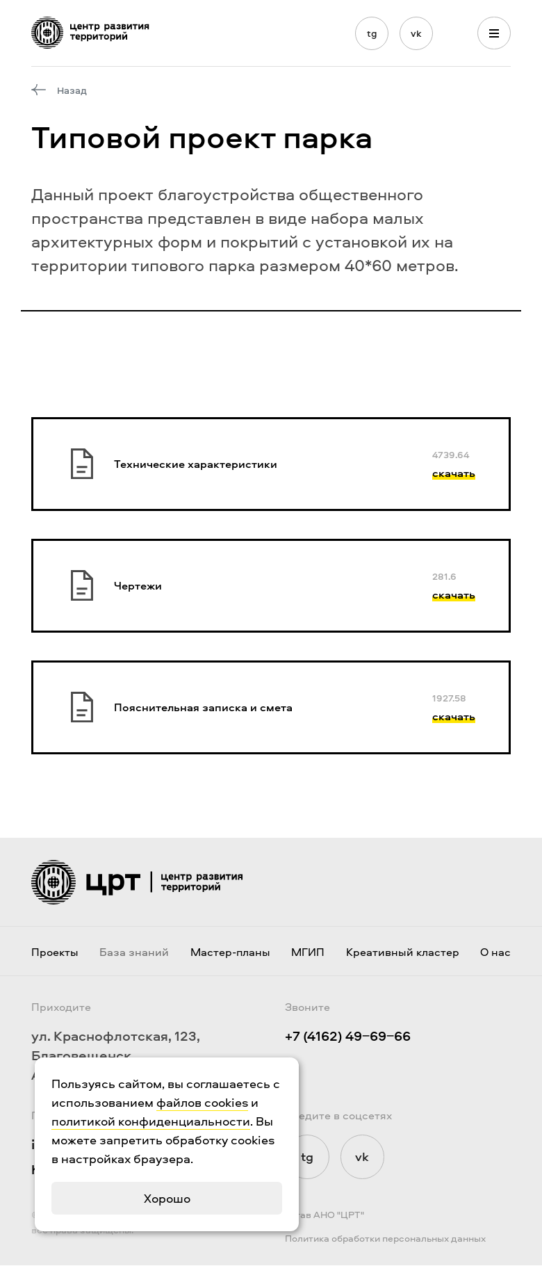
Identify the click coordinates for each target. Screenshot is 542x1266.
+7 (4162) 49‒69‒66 (348, 1036)
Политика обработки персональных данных (385, 1238)
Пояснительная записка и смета (203, 707)
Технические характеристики (195, 463)
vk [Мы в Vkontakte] (416, 33)
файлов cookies (202, 1102)
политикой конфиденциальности (150, 1121)
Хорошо (167, 1198)
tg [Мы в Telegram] (372, 33)
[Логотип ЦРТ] (90, 33)
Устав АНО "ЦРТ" (324, 1215)
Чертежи (138, 585)
